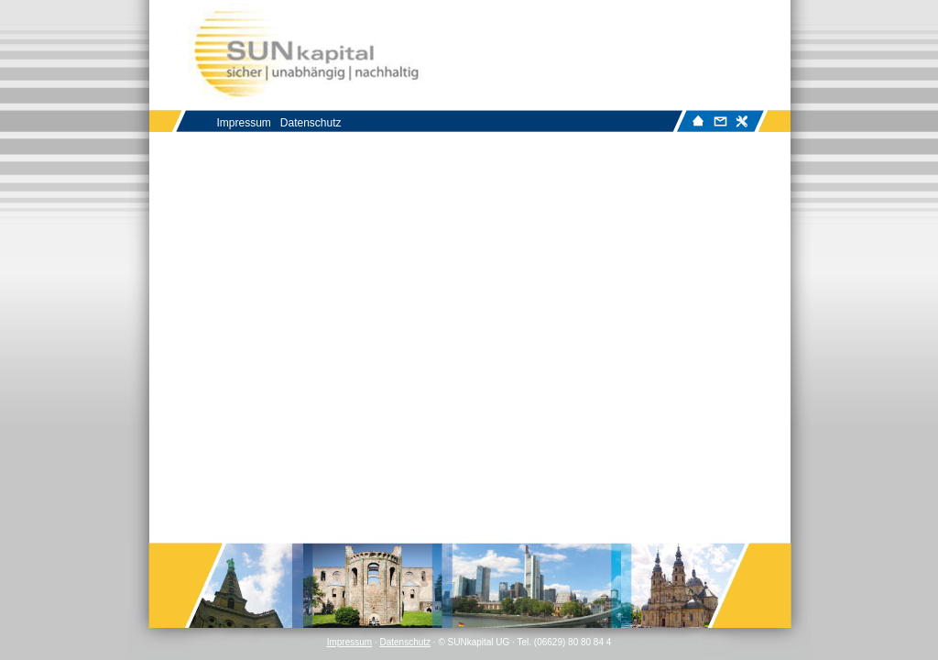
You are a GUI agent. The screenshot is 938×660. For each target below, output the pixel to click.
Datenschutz (405, 642)
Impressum (349, 642)
